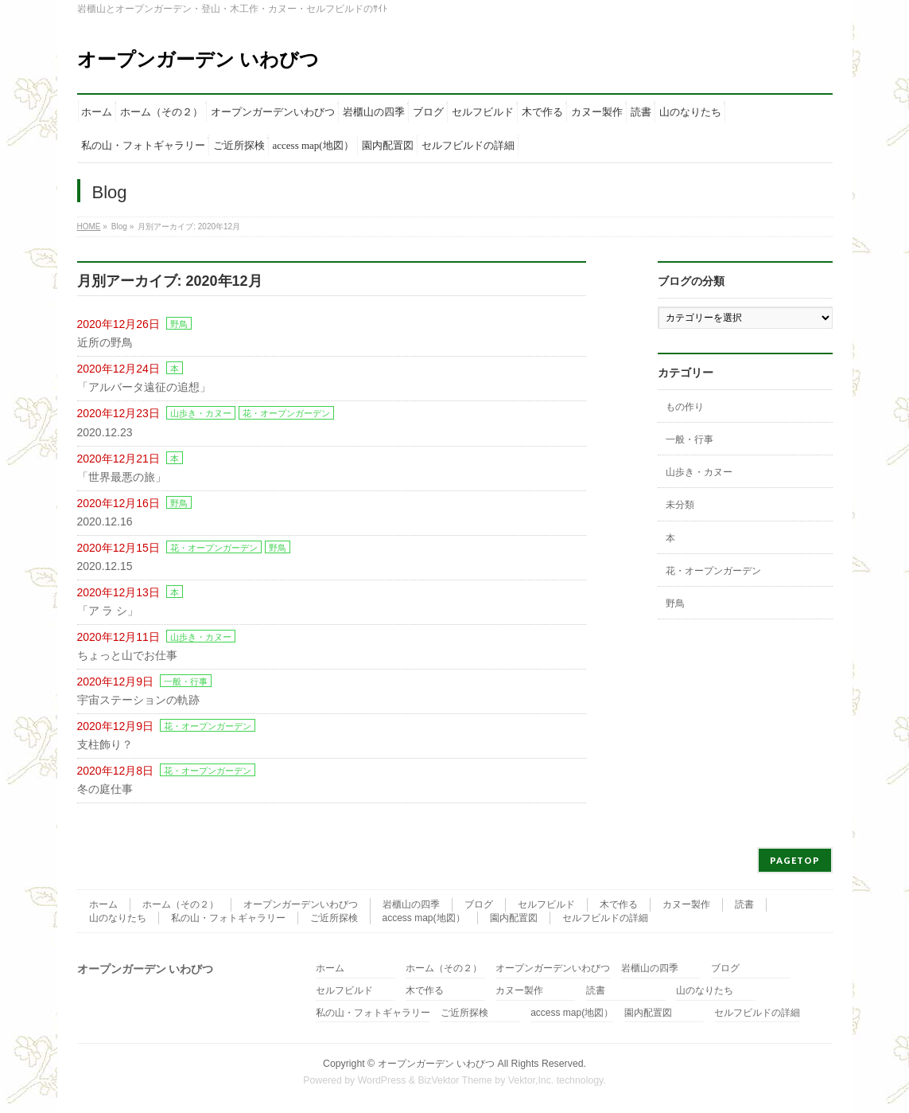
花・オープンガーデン (286, 413)
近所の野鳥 (105, 342)
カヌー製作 (686, 904)
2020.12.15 (105, 566)
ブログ (478, 904)
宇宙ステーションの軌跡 (138, 699)
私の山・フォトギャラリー (228, 918)
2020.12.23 (105, 432)
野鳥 (179, 324)
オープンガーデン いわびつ (198, 59)
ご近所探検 (334, 918)
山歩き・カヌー (200, 413)
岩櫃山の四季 (411, 904)
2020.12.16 (105, 521)
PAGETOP (795, 860)
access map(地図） (424, 918)
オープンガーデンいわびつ (300, 904)
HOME (89, 226)
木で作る (619, 904)
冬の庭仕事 (105, 789)
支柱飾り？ (105, 744)
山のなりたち (117, 918)
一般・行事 (186, 681)
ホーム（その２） (180, 904)
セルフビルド (546, 904)
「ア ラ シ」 (108, 610)
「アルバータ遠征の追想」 (144, 387)
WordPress (382, 1080)
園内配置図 (514, 918)
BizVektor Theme (455, 1080)
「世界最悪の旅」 (121, 477)
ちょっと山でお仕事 (127, 655)
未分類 (680, 504)
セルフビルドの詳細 (605, 918)
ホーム (103, 904)
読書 (744, 904)
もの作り (685, 406)
